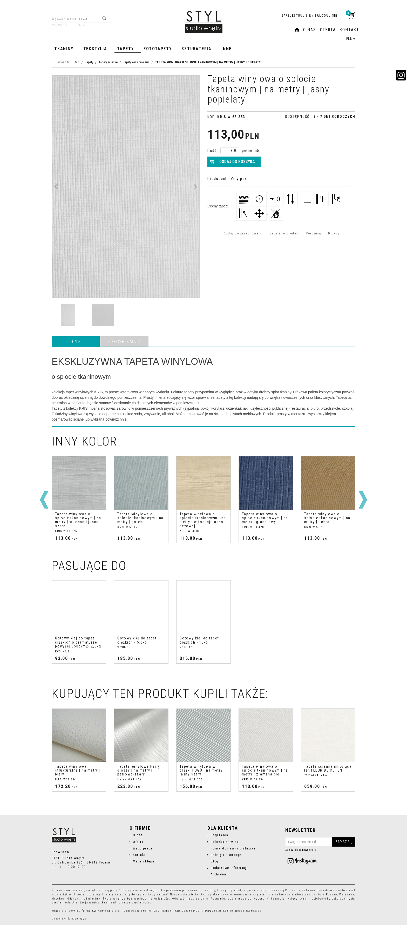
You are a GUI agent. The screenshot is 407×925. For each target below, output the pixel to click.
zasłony (209, 890)
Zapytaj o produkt (284, 233)
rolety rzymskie (246, 890)
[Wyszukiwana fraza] (76, 18)
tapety (109, 894)
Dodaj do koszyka (237, 161)
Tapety (125, 48)
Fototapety (158, 48)
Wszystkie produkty (68, 25)
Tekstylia (95, 48)
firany (222, 890)
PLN (350, 38)
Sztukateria (196, 48)
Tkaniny (63, 48)
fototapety (93, 894)
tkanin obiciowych (314, 898)
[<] (44, 500)
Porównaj (314, 233)
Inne (226, 48)
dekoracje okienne (184, 890)
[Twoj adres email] (320, 842)
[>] (363, 500)
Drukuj (333, 233)
